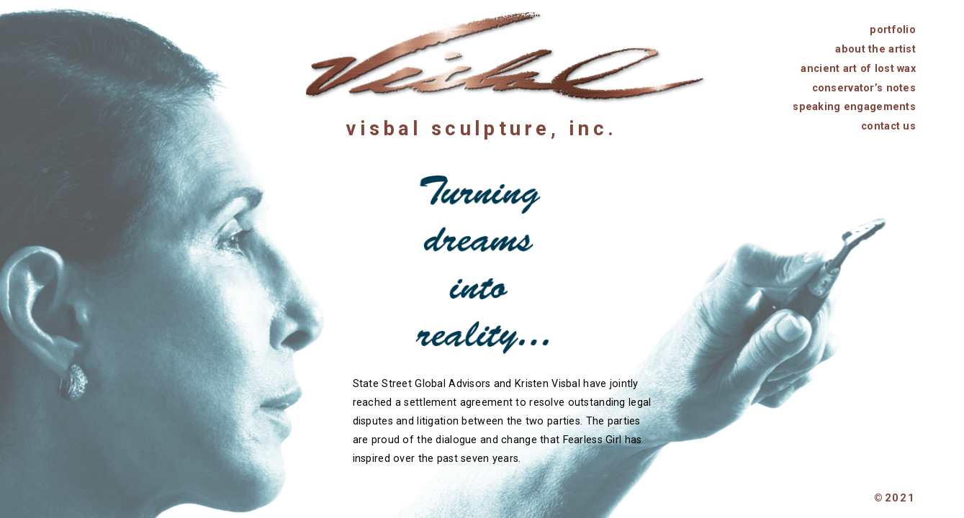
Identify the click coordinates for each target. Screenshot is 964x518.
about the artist (875, 49)
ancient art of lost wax (858, 69)
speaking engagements (854, 107)
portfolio (893, 30)
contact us (888, 126)
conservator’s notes (864, 88)
